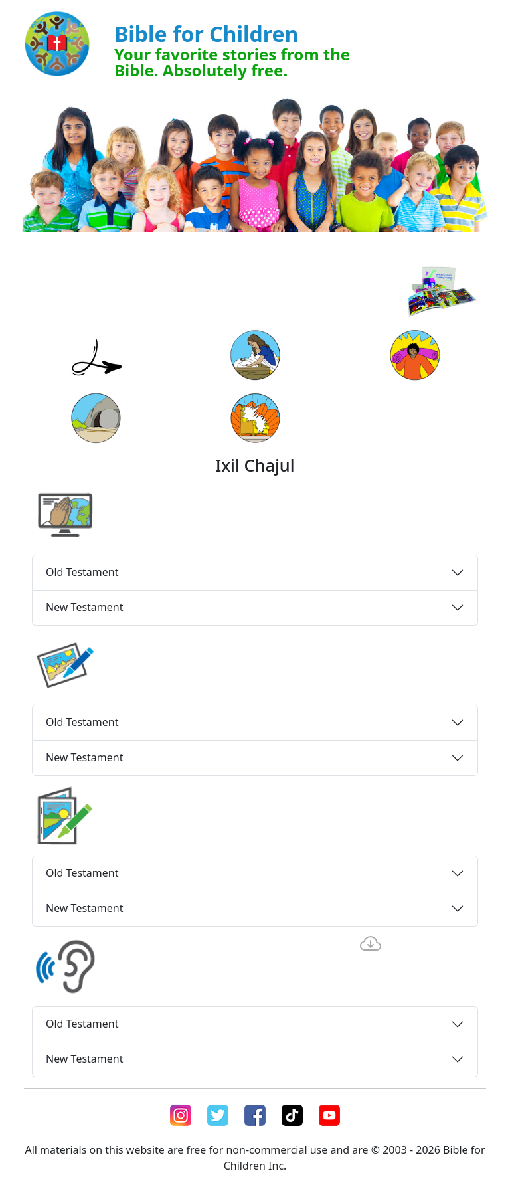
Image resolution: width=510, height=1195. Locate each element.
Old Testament (82, 572)
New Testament (84, 607)
